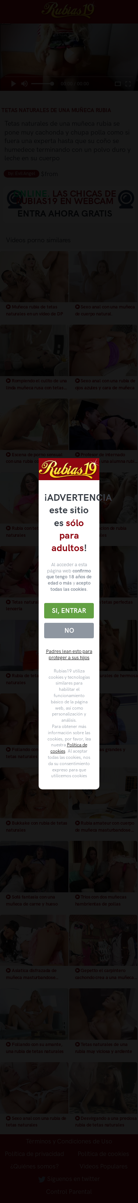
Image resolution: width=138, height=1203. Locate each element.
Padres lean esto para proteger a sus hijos (69, 654)
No (69, 631)
